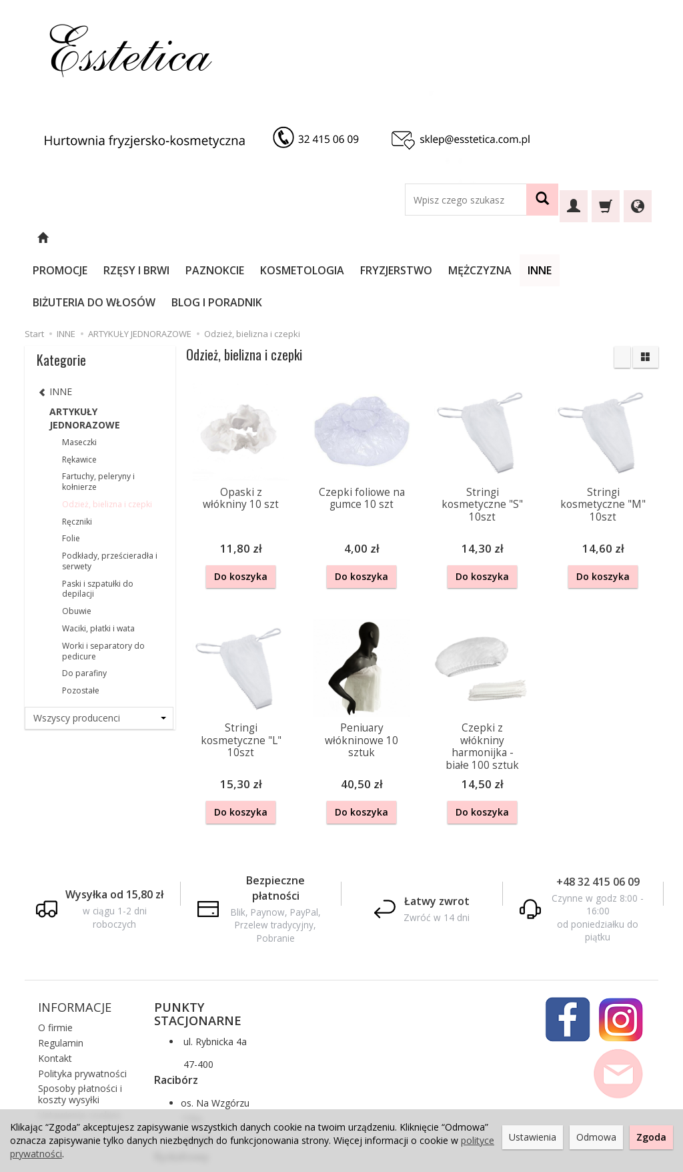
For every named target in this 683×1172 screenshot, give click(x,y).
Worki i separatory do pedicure (103, 587)
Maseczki (79, 378)
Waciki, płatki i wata (98, 564)
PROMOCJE (96, 238)
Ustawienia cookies (79, 1048)
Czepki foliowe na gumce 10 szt (362, 434)
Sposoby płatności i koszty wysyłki (80, 1028)
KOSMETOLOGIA (338, 238)
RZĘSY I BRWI (172, 238)
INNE (576, 238)
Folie (71, 474)
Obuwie (76, 547)
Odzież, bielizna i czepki (107, 440)
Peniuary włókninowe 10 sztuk (361, 675)
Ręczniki (77, 457)
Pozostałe (80, 626)
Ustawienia (532, 1137)
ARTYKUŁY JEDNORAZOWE (84, 354)
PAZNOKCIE (250, 238)
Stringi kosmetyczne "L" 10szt (241, 675)
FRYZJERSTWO (432, 238)
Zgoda (651, 1137)
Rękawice (79, 395)
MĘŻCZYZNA (516, 238)
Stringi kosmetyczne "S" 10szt (482, 440)
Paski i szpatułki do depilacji (97, 525)
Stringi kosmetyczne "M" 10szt (603, 440)
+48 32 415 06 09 (598, 815)
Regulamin (60, 976)
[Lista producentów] (99, 654)
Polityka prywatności (82, 1006)
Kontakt (55, 991)
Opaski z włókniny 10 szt (241, 434)
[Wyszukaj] (542, 200)
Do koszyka (240, 512)
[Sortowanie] (622, 293)
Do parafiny (84, 609)
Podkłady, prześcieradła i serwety (109, 497)
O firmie (55, 961)
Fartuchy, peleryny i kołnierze (98, 417)
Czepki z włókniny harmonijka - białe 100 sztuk (482, 681)
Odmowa (596, 1137)
